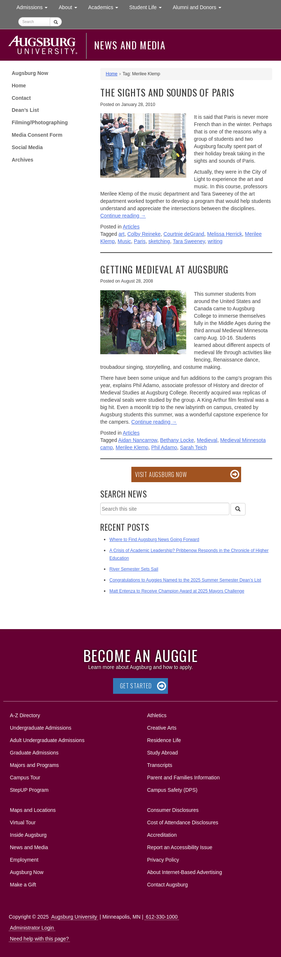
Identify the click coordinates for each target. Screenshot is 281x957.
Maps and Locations (33, 810)
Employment (24, 860)
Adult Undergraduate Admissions (47, 740)
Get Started (136, 685)
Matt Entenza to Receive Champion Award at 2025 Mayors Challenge (176, 591)
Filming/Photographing (40, 122)
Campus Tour (25, 777)
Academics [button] (106, 6)
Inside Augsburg (28, 835)
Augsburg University (74, 917)
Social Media (27, 147)
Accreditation (162, 835)
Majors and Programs (34, 764)
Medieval (207, 440)
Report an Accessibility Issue (179, 847)
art (121, 234)
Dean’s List (25, 110)
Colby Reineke (144, 234)
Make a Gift (23, 885)
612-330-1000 (161, 917)
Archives (22, 160)
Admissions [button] (34, 6)
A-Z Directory (25, 715)
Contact (21, 98)
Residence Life (164, 740)
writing (215, 241)
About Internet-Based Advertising (184, 872)
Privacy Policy (163, 860)
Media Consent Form (37, 135)
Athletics (156, 715)
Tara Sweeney (189, 241)
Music (124, 241)
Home (19, 85)
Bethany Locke (177, 440)
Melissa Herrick (224, 234)
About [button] (70, 9)
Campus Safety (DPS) (172, 790)
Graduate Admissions (34, 753)
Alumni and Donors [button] (200, 6)
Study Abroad (162, 753)
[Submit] (56, 21)
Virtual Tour (22, 822)
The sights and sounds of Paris (167, 92)
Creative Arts (161, 728)
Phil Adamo (164, 447)
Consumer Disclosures (173, 810)
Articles (131, 227)
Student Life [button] (148, 6)
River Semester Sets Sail (133, 569)
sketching (159, 241)
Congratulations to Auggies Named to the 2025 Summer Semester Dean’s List (185, 580)
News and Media (129, 45)
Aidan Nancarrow (137, 440)
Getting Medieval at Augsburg (164, 269)
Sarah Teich (193, 447)
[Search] (238, 509)
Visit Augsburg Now (161, 474)
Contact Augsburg (167, 885)
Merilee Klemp (132, 447)
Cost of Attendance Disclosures (182, 822)
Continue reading (123, 216)
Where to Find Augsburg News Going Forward (154, 539)
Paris (140, 241)
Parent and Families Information (183, 777)
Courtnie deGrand (184, 234)
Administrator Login (32, 928)
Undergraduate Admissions (40, 728)
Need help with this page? (39, 939)
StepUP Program (29, 790)
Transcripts (159, 765)
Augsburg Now (30, 73)
